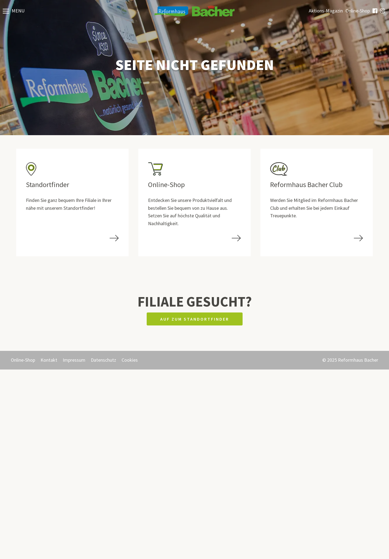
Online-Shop (358, 10)
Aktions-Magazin (326, 10)
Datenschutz (103, 360)
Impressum (74, 360)
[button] (14, 11)
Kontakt (49, 360)
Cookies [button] (130, 360)
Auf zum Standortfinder (194, 319)
